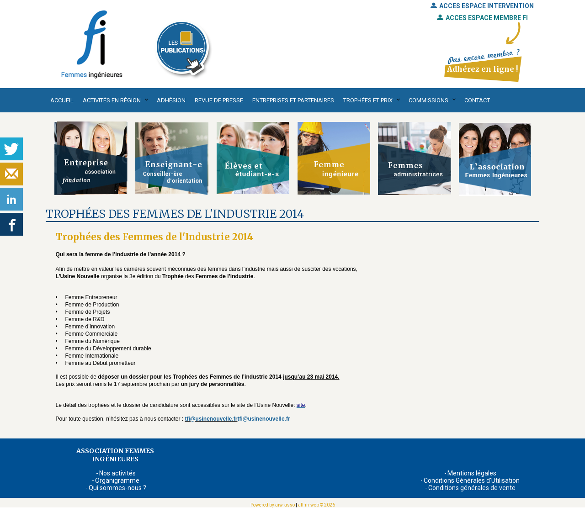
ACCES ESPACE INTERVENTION (482, 6)
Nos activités (117, 473)
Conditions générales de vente (472, 487)
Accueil (62, 100)
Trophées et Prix (368, 100)
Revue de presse (219, 100)
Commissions (428, 100)
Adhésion (171, 100)
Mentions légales (471, 473)
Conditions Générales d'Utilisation (472, 480)
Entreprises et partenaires (293, 100)
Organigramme (117, 480)
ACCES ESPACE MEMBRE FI (482, 17)
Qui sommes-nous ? (117, 487)
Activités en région (112, 100)
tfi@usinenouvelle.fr (211, 419)
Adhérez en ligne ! (482, 69)
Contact (477, 100)
